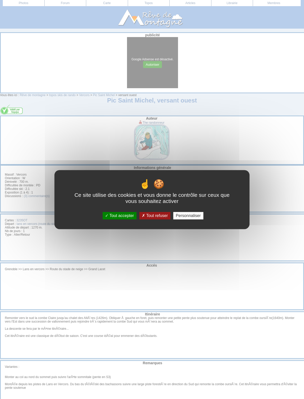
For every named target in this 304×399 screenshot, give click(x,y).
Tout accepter (119, 215)
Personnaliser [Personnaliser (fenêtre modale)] (188, 215)
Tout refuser (155, 215)
